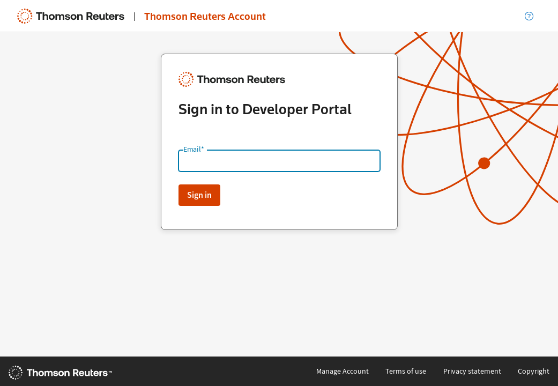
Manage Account (342, 371)
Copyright (533, 371)
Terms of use (405, 371)
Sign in (199, 195)
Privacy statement (472, 371)
